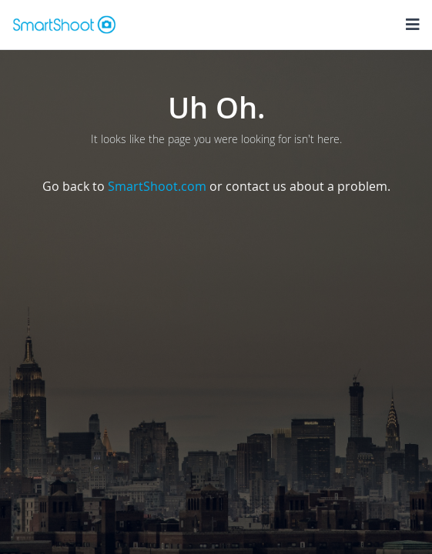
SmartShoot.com (157, 186)
